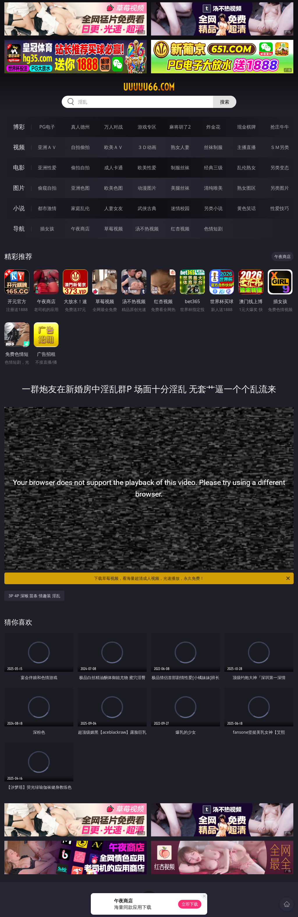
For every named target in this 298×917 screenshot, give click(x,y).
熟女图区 (246, 188)
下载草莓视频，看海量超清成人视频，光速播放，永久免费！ (192, 578)
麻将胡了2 (180, 127)
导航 (19, 228)
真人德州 (80, 127)
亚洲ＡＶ (47, 147)
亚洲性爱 (47, 167)
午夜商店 (80, 228)
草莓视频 (113, 228)
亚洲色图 (80, 188)
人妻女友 (113, 208)
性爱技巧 (279, 208)
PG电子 (47, 127)
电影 (19, 167)
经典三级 (213, 167)
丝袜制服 (213, 147)
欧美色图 (113, 188)
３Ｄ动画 (147, 147)
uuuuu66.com (149, 87)
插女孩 (47, 228)
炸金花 (213, 127)
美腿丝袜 (180, 188)
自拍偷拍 (80, 147)
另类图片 (279, 188)
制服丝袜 (180, 167)
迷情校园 (180, 208)
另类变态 (279, 167)
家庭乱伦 (80, 208)
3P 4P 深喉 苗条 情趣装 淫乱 (34, 595)
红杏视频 (180, 228)
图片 (19, 188)
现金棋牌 (246, 127)
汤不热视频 (147, 228)
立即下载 (190, 904)
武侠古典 (147, 208)
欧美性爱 (147, 167)
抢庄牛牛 (279, 127)
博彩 (19, 127)
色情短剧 (213, 228)
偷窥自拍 (47, 188)
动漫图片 (147, 188)
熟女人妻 (180, 147)
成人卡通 (113, 167)
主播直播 (246, 147)
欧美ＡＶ (113, 147)
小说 (19, 208)
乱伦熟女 (246, 167)
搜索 (224, 102)
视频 (19, 147)
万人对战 (113, 127)
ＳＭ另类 (279, 147)
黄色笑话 (246, 208)
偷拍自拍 (80, 167)
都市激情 (47, 208)
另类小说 (213, 208)
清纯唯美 (213, 188)
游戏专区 (147, 127)
